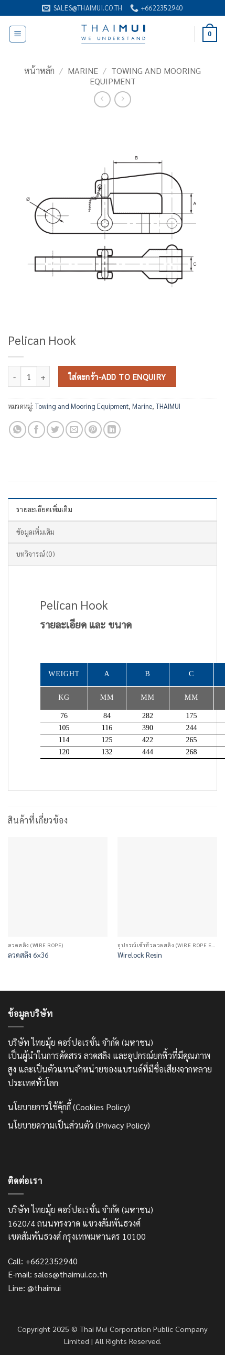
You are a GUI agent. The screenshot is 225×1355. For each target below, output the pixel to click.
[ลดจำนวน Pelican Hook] (14, 376)
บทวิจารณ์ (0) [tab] (35, 553)
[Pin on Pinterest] (93, 429)
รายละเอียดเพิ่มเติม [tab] (44, 509)
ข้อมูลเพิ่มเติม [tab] (35, 531)
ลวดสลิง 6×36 (28, 954)
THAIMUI (168, 406)
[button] (17, 34)
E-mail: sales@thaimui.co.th (58, 1274)
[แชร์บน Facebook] (36, 429)
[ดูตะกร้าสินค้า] (209, 34)
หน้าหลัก (39, 70)
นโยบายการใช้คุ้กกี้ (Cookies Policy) (69, 1106)
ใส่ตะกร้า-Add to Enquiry (117, 376)
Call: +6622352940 (43, 1260)
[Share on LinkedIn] (112, 429)
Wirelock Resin (139, 954)
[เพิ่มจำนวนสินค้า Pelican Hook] (43, 376)
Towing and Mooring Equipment (145, 75)
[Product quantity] (28, 376)
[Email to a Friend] (74, 429)
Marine (83, 70)
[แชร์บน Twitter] (55, 429)
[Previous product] (122, 99)
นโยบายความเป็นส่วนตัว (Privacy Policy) (79, 1125)
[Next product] (102, 99)
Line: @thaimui (34, 1287)
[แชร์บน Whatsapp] (17, 429)
